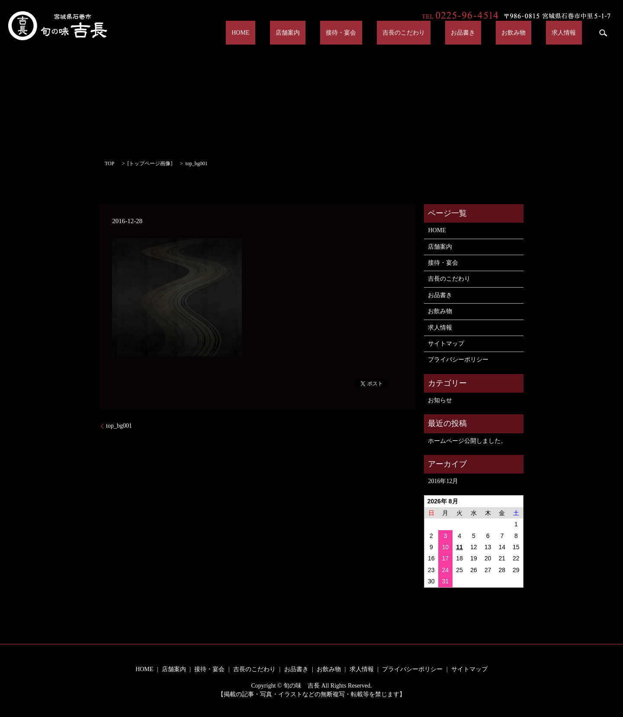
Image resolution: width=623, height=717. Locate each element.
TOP (109, 163)
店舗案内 (352, 32)
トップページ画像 (149, 163)
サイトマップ (446, 343)
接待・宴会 (394, 32)
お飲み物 (531, 32)
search (603, 32)
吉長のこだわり (444, 32)
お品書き (492, 32)
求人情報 (570, 32)
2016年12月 (443, 481)
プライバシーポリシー (458, 359)
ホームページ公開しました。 (467, 441)
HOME (316, 32)
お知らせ (440, 400)
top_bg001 (119, 426)
